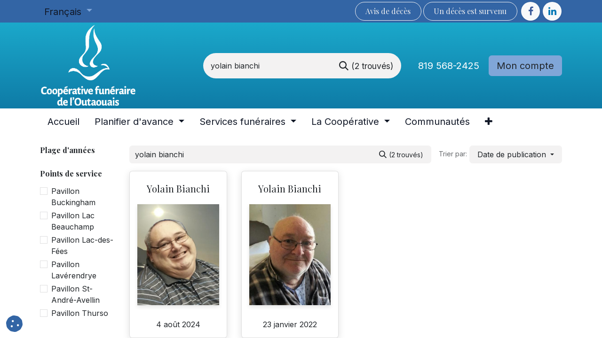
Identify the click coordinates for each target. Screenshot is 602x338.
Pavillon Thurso (79, 313)
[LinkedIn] (552, 11)
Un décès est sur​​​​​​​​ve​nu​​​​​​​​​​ (470, 11)
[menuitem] (63, 121)
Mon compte (525, 65)
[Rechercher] (366, 65)
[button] (515, 154)
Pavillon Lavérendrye (73, 270)
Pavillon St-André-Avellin (75, 294)
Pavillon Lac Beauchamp (73, 221)
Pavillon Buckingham (73, 196)
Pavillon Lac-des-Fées (82, 245)
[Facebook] (530, 11)
